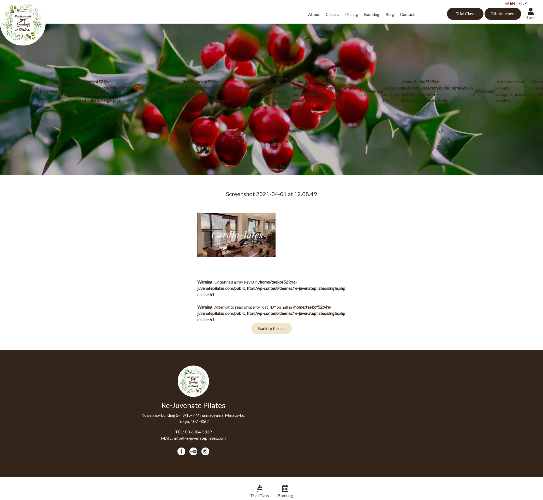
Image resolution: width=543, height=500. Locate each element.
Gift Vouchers (503, 13)
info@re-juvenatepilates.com (200, 438)
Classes (332, 14)
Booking (371, 14)
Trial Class (465, 13)
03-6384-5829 (198, 431)
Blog (389, 14)
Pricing (351, 14)
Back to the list (271, 328)
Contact (407, 14)
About (314, 14)
